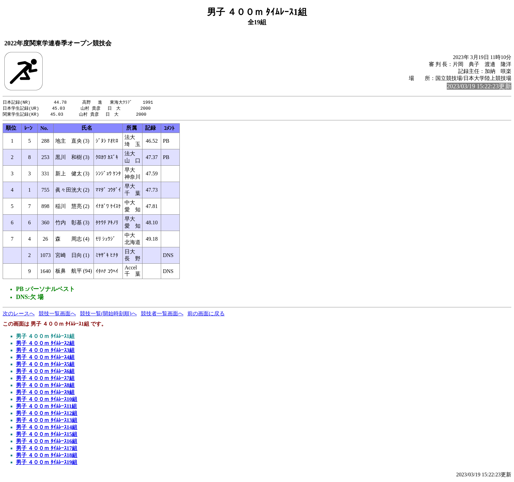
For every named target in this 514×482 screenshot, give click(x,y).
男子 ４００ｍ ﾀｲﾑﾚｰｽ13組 (46, 421)
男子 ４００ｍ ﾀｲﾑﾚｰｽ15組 (46, 435)
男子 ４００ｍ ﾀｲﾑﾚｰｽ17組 (46, 449)
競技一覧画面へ (57, 314)
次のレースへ (19, 314)
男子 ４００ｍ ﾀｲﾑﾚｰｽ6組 (45, 372)
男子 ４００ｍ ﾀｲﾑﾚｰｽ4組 (45, 358)
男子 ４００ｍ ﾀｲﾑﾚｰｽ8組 (45, 386)
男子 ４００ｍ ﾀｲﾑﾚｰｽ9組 (45, 393)
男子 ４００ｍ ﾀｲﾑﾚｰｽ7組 (45, 379)
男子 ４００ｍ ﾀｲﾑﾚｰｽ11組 (46, 407)
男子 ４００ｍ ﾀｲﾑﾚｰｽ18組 (46, 456)
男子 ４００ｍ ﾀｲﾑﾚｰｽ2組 (45, 344)
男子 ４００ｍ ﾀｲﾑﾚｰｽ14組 (46, 428)
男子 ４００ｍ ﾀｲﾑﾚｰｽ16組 (46, 442)
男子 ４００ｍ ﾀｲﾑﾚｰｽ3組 (45, 351)
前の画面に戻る (206, 314)
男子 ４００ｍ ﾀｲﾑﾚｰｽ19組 (46, 463)
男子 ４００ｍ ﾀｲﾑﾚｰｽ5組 (45, 365)
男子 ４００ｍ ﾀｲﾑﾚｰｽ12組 (46, 414)
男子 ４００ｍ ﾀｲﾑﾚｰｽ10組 (46, 400)
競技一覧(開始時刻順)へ (108, 314)
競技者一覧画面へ (162, 314)
